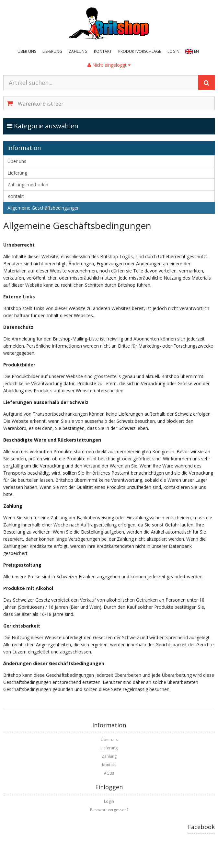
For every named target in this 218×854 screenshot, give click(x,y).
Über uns (26, 51)
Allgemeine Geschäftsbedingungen (43, 208)
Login (173, 51)
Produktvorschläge (139, 51)
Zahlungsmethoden (27, 184)
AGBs (109, 773)
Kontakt (103, 51)
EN (196, 51)
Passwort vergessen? (109, 810)
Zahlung (78, 51)
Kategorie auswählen (49, 125)
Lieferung (52, 51)
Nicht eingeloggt (109, 65)
